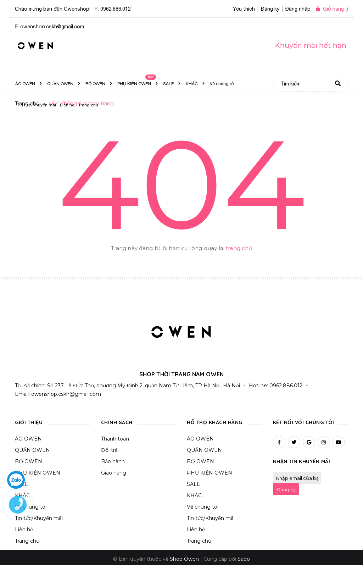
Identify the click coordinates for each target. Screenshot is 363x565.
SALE (193, 481)
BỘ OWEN (28, 458)
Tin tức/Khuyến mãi (211, 515)
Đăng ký (286, 486)
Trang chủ (27, 538)
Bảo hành (113, 458)
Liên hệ (196, 527)
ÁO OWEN (28, 436)
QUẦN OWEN (32, 447)
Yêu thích (244, 9)
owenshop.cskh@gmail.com (66, 391)
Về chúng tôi (202, 504)
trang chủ (239, 248)
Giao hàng (113, 470)
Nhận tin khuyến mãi (301, 458)
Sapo (244, 556)
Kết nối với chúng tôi (303, 419)
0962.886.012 (115, 9)
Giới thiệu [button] (29, 419)
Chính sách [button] (117, 419)
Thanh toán (115, 436)
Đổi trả (109, 447)
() (335, 9)
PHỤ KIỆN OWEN (37, 470)
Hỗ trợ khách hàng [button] (214, 419)
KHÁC (194, 492)
